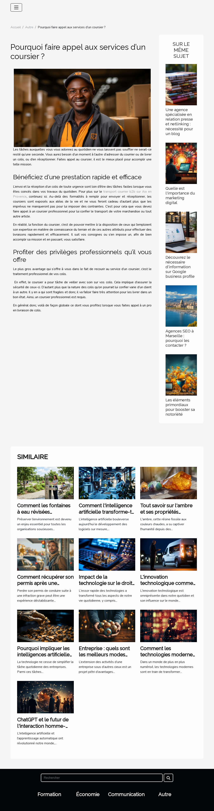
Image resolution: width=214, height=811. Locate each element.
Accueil (16, 27)
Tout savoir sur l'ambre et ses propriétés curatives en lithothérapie (166, 515)
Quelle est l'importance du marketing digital (180, 195)
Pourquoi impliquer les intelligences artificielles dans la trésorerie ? (44, 654)
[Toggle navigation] (16, 7)
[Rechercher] (101, 778)
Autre (29, 27)
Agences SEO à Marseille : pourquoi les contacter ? (180, 338)
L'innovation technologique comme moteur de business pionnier (166, 586)
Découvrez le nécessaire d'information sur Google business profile (180, 267)
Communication (126, 794)
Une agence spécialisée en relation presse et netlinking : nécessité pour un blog (179, 121)
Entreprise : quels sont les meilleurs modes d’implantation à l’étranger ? (104, 657)
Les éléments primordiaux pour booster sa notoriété (180, 407)
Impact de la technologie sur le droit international (105, 583)
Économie (87, 794)
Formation (49, 794)
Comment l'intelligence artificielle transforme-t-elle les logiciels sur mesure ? (106, 515)
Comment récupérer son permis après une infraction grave (45, 583)
